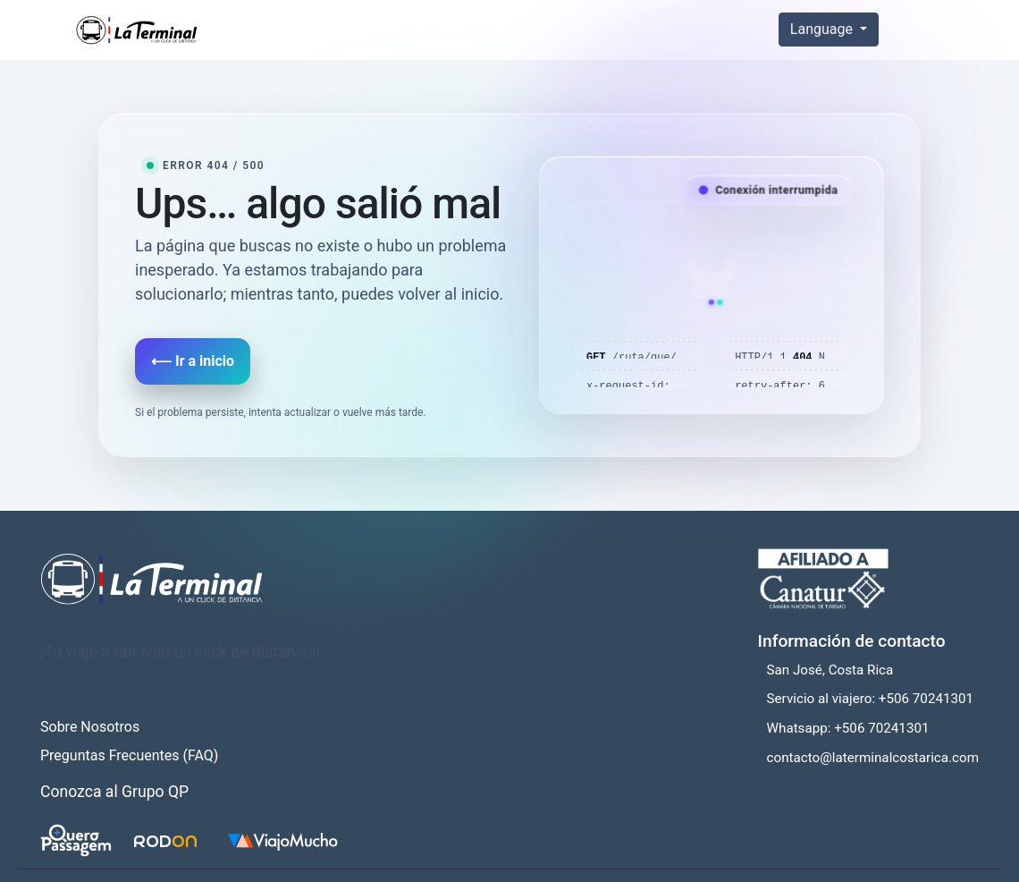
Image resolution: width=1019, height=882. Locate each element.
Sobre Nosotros (89, 726)
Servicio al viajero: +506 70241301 (870, 699)
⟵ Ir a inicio (192, 360)
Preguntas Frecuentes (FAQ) (129, 755)
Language (823, 29)
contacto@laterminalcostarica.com (873, 758)
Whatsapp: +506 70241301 (848, 728)
